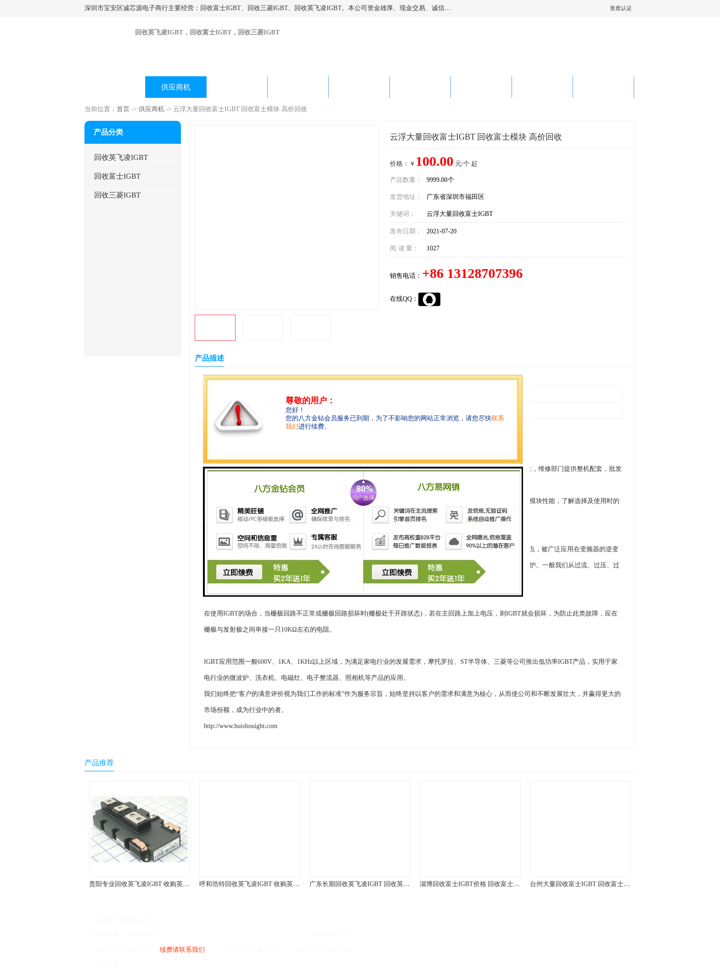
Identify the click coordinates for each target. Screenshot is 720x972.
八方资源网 (144, 964)
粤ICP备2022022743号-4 (191, 935)
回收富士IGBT (117, 176)
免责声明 (174, 964)
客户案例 (481, 87)
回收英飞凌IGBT (121, 157)
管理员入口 (205, 964)
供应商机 (176, 87)
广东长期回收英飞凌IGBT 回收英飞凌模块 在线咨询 (382, 884)
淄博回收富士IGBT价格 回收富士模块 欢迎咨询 (487, 884)
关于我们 (298, 87)
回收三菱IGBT (117, 195)
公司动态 (359, 87)
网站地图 (235, 964)
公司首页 (114, 87)
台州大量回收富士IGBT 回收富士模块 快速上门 (597, 884)
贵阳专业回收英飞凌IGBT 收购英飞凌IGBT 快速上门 (163, 884)
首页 (123, 109)
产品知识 (420, 87)
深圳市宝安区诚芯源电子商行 (267, 935)
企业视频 (237, 87)
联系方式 (603, 87)
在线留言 (542, 87)
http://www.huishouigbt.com (240, 726)
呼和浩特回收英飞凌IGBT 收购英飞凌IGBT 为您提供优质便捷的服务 (296, 884)
